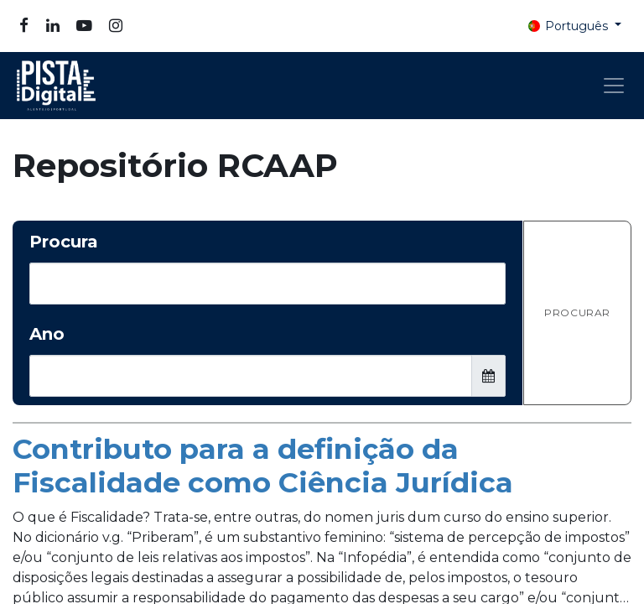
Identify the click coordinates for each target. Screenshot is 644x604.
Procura (63, 242)
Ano (47, 334)
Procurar (577, 312)
